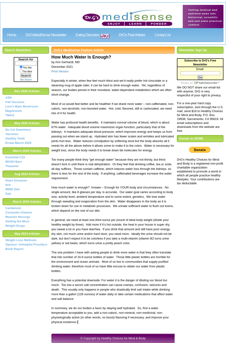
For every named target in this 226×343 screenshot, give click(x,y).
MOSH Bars (13, 161)
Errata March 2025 (18, 143)
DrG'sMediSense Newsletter (46, 35)
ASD (8, 97)
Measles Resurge (17, 217)
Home (11, 35)
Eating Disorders (93, 36)
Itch (8, 185)
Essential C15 (15, 157)
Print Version (60, 71)
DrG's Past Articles (132, 35)
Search (26, 75)
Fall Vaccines (14, 102)
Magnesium (13, 111)
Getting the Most (17, 221)
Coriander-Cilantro (18, 212)
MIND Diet (12, 189)
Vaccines (11, 134)
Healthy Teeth (15, 138)
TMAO (9, 115)
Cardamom (13, 208)
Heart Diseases (16, 180)
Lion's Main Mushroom (21, 106)
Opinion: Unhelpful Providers (26, 244)
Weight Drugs (15, 225)
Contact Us (163, 35)
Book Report (14, 249)
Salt (8, 193)
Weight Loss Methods (21, 240)
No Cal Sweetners (18, 129)
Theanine (12, 166)
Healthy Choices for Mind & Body (123, 338)
